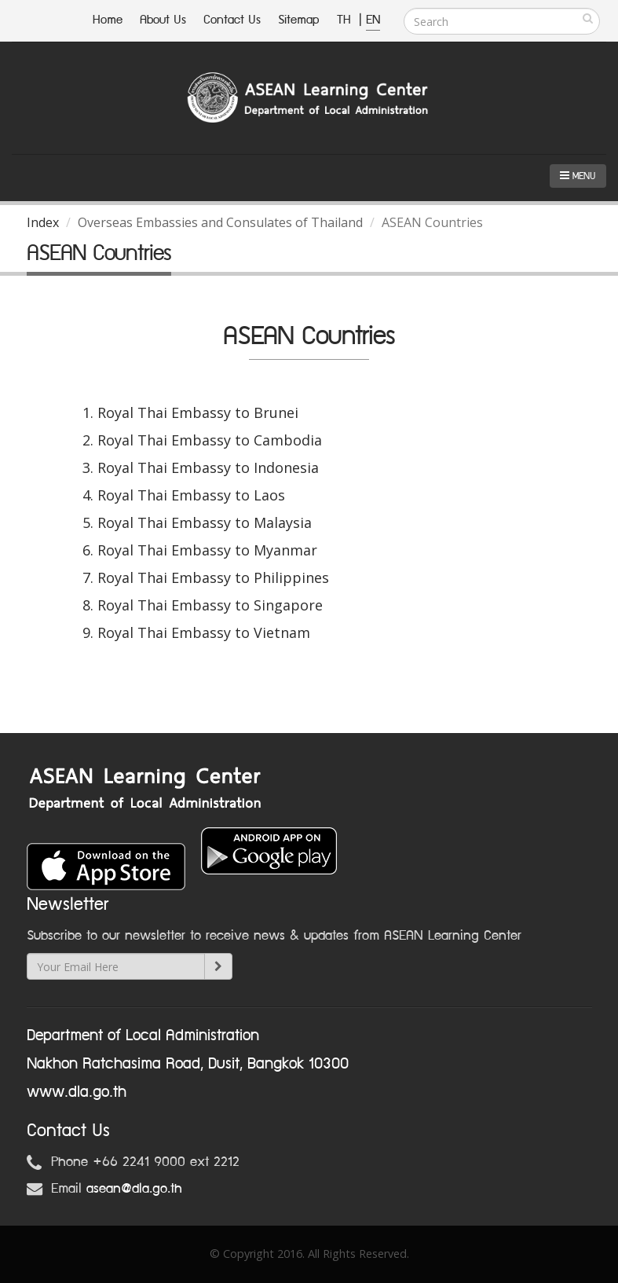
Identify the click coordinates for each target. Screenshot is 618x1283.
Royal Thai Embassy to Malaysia (204, 522)
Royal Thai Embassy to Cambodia (209, 440)
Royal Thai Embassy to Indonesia (208, 467)
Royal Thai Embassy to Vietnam (203, 632)
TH (346, 20)
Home (108, 20)
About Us (163, 20)
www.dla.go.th (76, 1092)
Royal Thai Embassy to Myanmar (207, 550)
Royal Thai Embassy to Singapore (210, 605)
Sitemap (299, 20)
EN (373, 20)
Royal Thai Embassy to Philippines (213, 577)
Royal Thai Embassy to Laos (191, 495)
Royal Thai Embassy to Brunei (197, 412)
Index (43, 222)
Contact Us (232, 20)
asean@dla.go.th (134, 1189)
